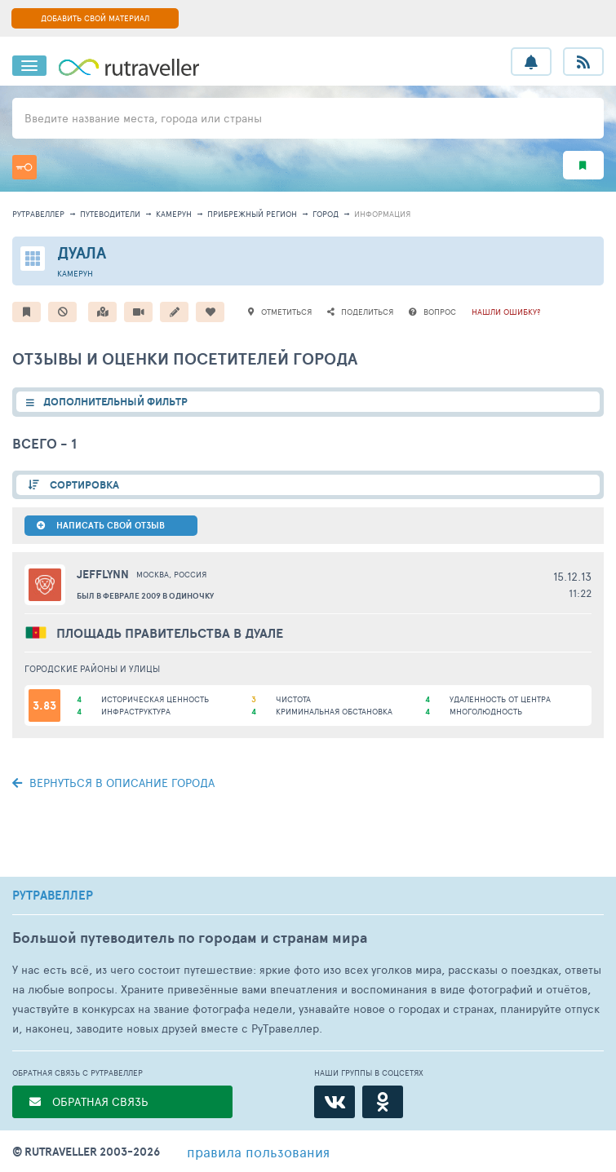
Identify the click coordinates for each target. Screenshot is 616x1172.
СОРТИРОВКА (83, 485)
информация (382, 213)
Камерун (174, 213)
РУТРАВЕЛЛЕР (52, 895)
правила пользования (258, 1151)
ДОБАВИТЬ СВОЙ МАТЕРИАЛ (95, 18)
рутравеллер (38, 213)
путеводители (110, 213)
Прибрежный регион (252, 213)
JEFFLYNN (103, 574)
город (325, 213)
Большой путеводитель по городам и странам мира (189, 937)
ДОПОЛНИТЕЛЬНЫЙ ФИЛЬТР (115, 401)
